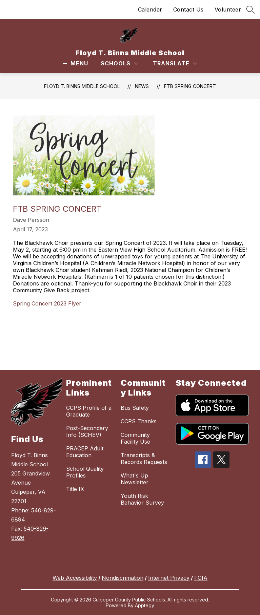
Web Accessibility (75, 577)
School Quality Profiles (85, 472)
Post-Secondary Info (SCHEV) (87, 431)
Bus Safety (135, 407)
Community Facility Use (135, 438)
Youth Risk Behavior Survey (142, 499)
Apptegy (144, 605)
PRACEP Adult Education (84, 452)
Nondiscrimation (122, 577)
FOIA (200, 577)
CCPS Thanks (139, 421)
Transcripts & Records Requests (144, 458)
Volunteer (228, 9)
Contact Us (188, 9)
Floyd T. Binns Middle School (82, 86)
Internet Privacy (168, 577)
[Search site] (250, 9)
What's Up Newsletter (134, 479)
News (142, 86)
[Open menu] (74, 63)
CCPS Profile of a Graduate (89, 411)
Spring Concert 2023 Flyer (47, 303)
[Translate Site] (175, 63)
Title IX (75, 489)
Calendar (150, 9)
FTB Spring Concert (190, 86)
